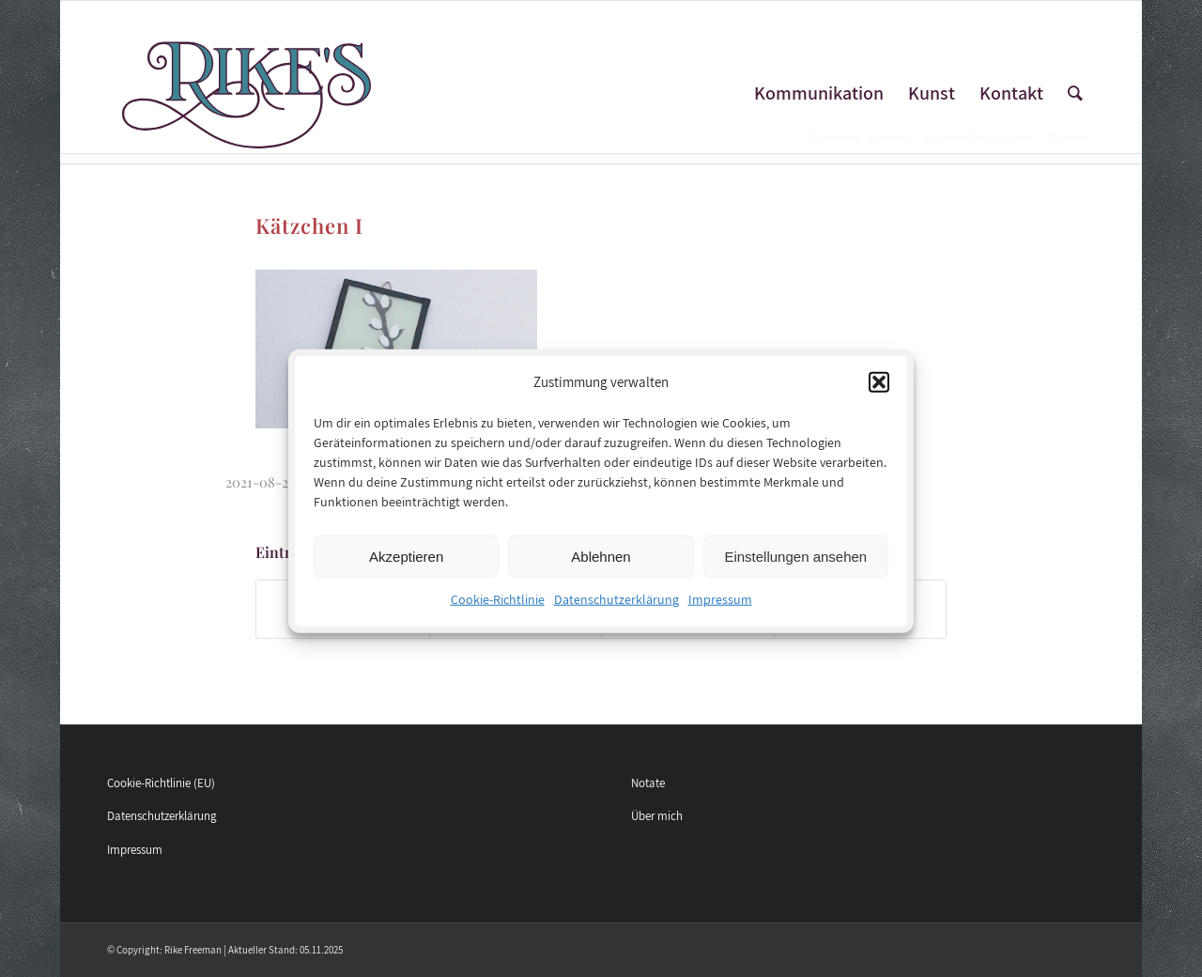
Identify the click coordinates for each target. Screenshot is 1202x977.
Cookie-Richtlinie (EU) (161, 783)
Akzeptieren (406, 564)
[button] (879, 389)
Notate (648, 783)
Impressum (720, 607)
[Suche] (1075, 93)
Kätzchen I (309, 225)
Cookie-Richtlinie (498, 607)
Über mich (657, 816)
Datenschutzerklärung (616, 607)
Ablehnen (600, 564)
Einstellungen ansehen (795, 564)
